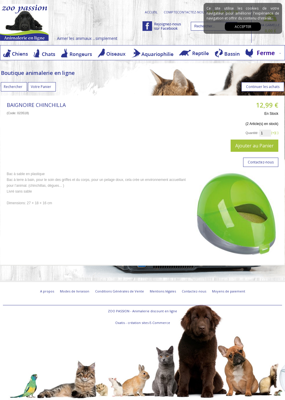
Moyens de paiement (228, 291)
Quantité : (252, 133)
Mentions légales (163, 291)
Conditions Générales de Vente (119, 291)
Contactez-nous (194, 291)
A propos (47, 291)
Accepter (243, 26)
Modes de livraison (74, 291)
